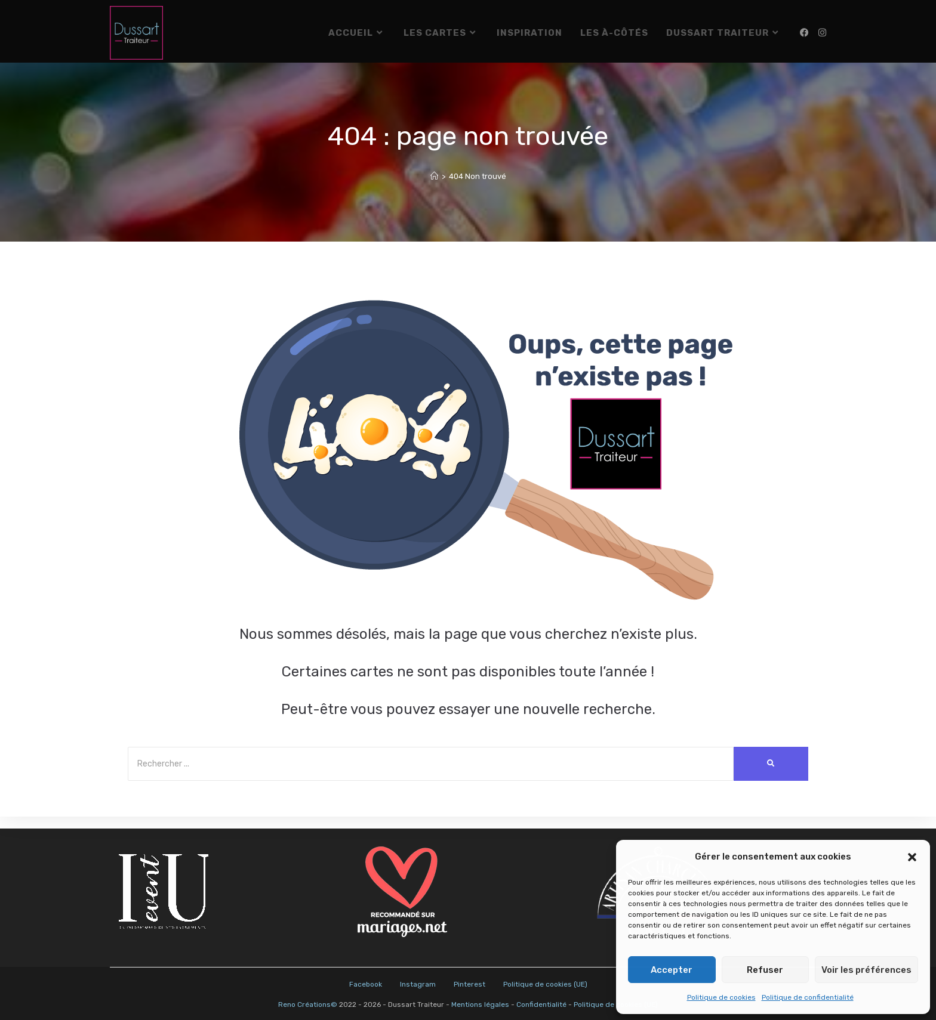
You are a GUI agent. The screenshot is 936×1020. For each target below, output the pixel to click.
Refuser (765, 970)
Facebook (365, 984)
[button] (912, 857)
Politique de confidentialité (808, 997)
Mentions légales (480, 1004)
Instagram (418, 984)
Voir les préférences (866, 970)
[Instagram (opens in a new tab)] (822, 33)
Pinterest (469, 984)
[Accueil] (434, 188)
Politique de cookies (721, 997)
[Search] (431, 776)
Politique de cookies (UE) (545, 984)
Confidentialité (541, 1004)
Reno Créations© (307, 1004)
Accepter (671, 970)
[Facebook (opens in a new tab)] (804, 33)
